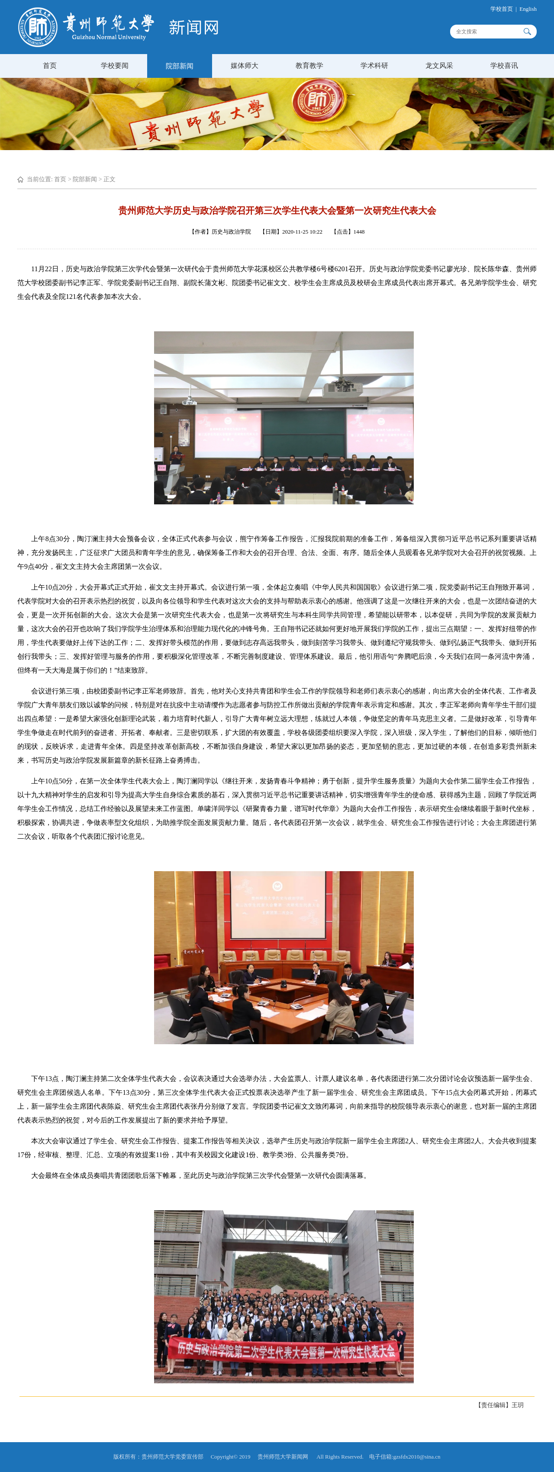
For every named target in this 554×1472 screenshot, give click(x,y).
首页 (50, 65)
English (538, 9)
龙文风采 (439, 65)
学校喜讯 (504, 65)
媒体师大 (244, 65)
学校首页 (511, 9)
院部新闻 (179, 66)
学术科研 (374, 65)
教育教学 (309, 65)
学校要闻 (115, 65)
